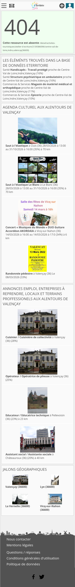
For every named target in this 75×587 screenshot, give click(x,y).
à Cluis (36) (24, 145)
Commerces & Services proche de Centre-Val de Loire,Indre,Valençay (37, 87)
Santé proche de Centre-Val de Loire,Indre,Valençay (37, 78)
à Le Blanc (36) (32, 184)
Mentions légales (20, 545)
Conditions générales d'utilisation (33, 558)
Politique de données (23, 564)
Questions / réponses (23, 552)
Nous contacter (19, 539)
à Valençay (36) (28, 273)
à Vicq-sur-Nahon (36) (35, 229)
